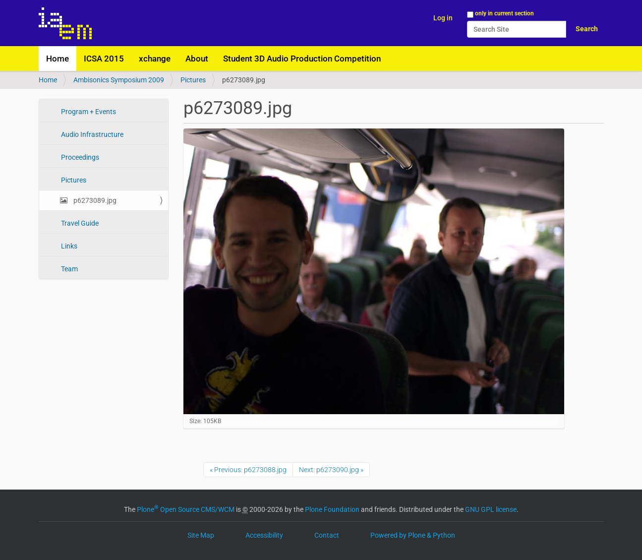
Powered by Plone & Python (412, 535)
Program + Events (87, 112)
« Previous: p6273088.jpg (248, 470)
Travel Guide (79, 223)
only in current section (504, 13)
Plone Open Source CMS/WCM (185, 509)
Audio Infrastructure (91, 134)
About (196, 58)
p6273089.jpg (94, 200)
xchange (155, 58)
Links (68, 246)
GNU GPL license (491, 509)
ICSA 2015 (104, 58)
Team (68, 269)
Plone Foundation (332, 509)
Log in (443, 18)
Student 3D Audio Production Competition (302, 58)
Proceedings (79, 157)
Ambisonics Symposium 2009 (118, 80)
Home (57, 58)
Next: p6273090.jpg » (331, 470)
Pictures (193, 80)
